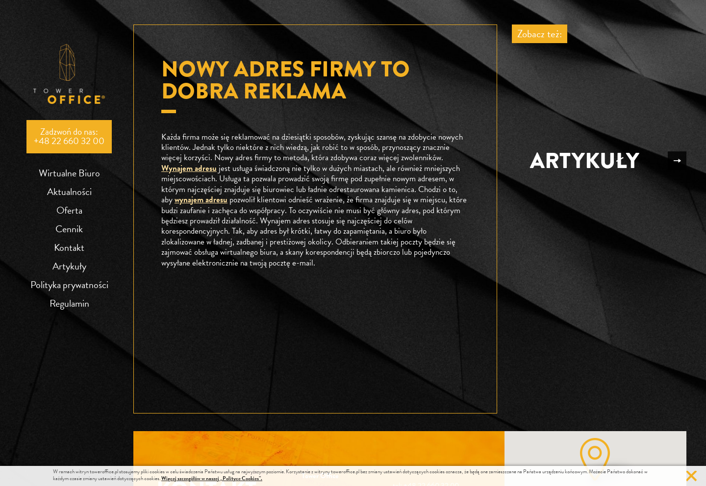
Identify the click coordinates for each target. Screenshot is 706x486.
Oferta (69, 210)
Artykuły (69, 266)
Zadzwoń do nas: (69, 136)
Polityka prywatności (69, 284)
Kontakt (69, 247)
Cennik (69, 228)
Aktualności (69, 191)
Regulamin (69, 303)
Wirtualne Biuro (69, 173)
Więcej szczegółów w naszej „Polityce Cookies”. (211, 478)
